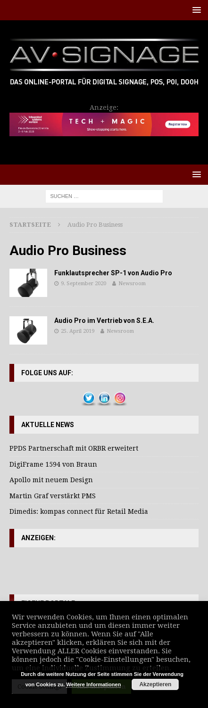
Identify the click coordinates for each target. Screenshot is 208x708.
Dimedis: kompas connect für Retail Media (78, 511)
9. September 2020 (83, 283)
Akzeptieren (155, 684)
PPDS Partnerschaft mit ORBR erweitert (73, 448)
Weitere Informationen (93, 684)
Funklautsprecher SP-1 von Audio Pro (113, 273)
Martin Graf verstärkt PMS (52, 496)
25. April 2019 (77, 331)
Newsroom (132, 283)
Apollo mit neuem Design (51, 480)
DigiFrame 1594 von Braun (53, 464)
